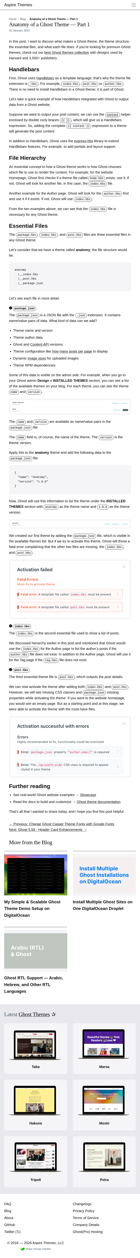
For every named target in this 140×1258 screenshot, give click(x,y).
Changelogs (82, 1204)
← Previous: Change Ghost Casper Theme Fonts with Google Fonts (61, 824)
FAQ (7, 1204)
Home (13, 19)
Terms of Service (86, 1218)
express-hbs (83, 141)
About (8, 1218)
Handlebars (45, 78)
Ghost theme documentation (98, 802)
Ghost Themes (34, 1014)
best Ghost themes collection (66, 52)
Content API (39, 344)
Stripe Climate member (35, 1249)
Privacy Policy (83, 1211)
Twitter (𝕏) (12, 1231)
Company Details (86, 1225)
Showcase (88, 795)
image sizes (37, 358)
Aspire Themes (18, 5)
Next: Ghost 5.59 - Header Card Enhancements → (48, 830)
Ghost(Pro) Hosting (88, 1231)
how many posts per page (72, 351)
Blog (23, 19)
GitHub (9, 1225)
